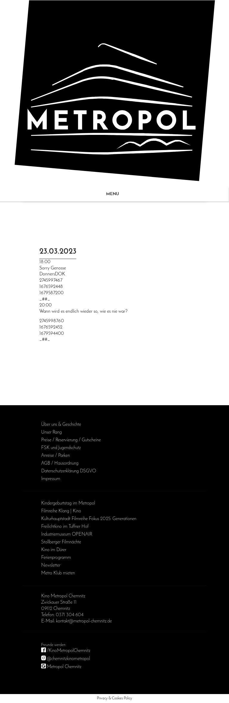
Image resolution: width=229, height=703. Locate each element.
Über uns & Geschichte (61, 424)
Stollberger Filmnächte (61, 542)
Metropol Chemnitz (64, 667)
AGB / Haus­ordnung (59, 463)
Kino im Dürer (53, 550)
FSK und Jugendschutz (61, 447)
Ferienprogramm (56, 557)
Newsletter (50, 565)
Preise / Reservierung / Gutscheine (71, 440)
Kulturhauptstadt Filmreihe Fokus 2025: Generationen (88, 519)
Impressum (50, 479)
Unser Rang (51, 432)
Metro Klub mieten (58, 573)
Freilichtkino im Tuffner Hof (65, 526)
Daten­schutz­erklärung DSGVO (68, 471)
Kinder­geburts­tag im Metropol (68, 503)
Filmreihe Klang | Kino (61, 511)
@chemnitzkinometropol (68, 658)
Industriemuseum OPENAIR (66, 534)
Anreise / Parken (55, 455)
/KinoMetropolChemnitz (68, 650)
